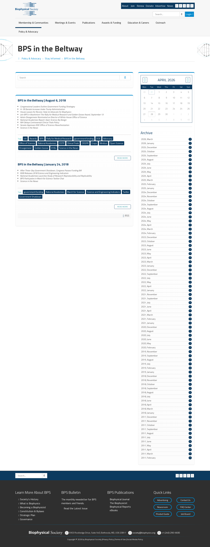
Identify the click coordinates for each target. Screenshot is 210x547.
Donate (150, 6)
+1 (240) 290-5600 (171, 532)
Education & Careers (138, 23)
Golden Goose (41, 148)
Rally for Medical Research (58, 138)
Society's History (29, 499)
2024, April (166, 225)
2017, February (166, 457)
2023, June (166, 249)
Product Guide (162, 514)
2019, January (166, 372)
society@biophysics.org (143, 532)
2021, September (166, 298)
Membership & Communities (33, 23)
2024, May (166, 220)
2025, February (166, 184)
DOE (98, 138)
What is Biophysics (30, 503)
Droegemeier (25, 148)
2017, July (166, 437)
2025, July (166, 163)
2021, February (166, 318)
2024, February (166, 233)
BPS (42, 138)
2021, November (166, 294)
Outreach (160, 23)
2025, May (166, 171)
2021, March (166, 314)
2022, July (166, 278)
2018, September (166, 388)
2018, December (166, 376)
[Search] (169, 14)
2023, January (166, 265)
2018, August (166, 392)
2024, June (166, 216)
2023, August (166, 245)
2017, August (166, 433)
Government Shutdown (30, 196)
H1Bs (53, 148)
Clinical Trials (73, 143)
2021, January (166, 323)
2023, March (166, 261)
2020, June (166, 339)
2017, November (166, 421)
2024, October (166, 200)
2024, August (166, 208)
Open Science (116, 143)
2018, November (166, 380)
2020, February (166, 347)
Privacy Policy (108, 539)
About (125, 6)
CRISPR (85, 143)
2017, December (166, 417)
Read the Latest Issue (76, 508)
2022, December (166, 269)
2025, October (166, 151)
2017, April (166, 449)
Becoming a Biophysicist (33, 507)
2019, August (166, 359)
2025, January (166, 188)
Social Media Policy (135, 539)
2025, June (166, 167)
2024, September (166, 204)
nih (25, 138)
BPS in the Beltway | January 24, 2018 (43, 164)
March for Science (75, 192)
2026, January (166, 143)
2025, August (166, 159)
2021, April (166, 310)
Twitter (126, 192)
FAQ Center (185, 507)
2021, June (166, 306)
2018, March (166, 408)
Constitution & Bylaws (32, 511)
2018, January (166, 412)
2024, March (166, 229)
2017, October (166, 425)
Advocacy (107, 138)
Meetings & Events (65, 23)
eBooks (114, 510)
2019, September (166, 355)
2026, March (166, 139)
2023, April (166, 257)
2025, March (166, 180)
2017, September (166, 429)
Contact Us (185, 500)
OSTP (61, 143)
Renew (140, 6)
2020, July (166, 335)
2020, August (166, 331)
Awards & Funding (111, 23)
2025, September (166, 155)
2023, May (166, 253)
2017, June (166, 441)
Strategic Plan (27, 515)
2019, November (166, 351)
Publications (88, 23)
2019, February (166, 367)
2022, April (166, 286)
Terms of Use (120, 539)
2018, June (166, 400)
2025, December (166, 147)
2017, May (166, 445)
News (170, 6)
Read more (122, 157)
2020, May (166, 343)
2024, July (166, 212)
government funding (84, 138)
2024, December (166, 192)
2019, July (166, 363)
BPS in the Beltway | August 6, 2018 (42, 100)
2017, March (166, 453)
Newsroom (162, 507)
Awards (33, 138)
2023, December (166, 237)
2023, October (166, 241)
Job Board (185, 514)
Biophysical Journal (119, 499)
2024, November (166, 196)
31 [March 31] (152, 92)
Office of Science (27, 143)
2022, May (166, 282)
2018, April (166, 404)
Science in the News (68, 148)
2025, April (166, 176)
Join (133, 6)
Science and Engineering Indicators (103, 192)
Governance (26, 519)
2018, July (166, 396)
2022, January (166, 290)
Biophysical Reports (120, 507)
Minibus (103, 143)
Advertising (162, 500)
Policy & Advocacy (28, 31)
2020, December (166, 327)
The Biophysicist (118, 503)
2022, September (166, 274)
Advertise (160, 6)
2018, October (166, 384)
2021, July (166, 302)
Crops (94, 143)
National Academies (47, 143)
